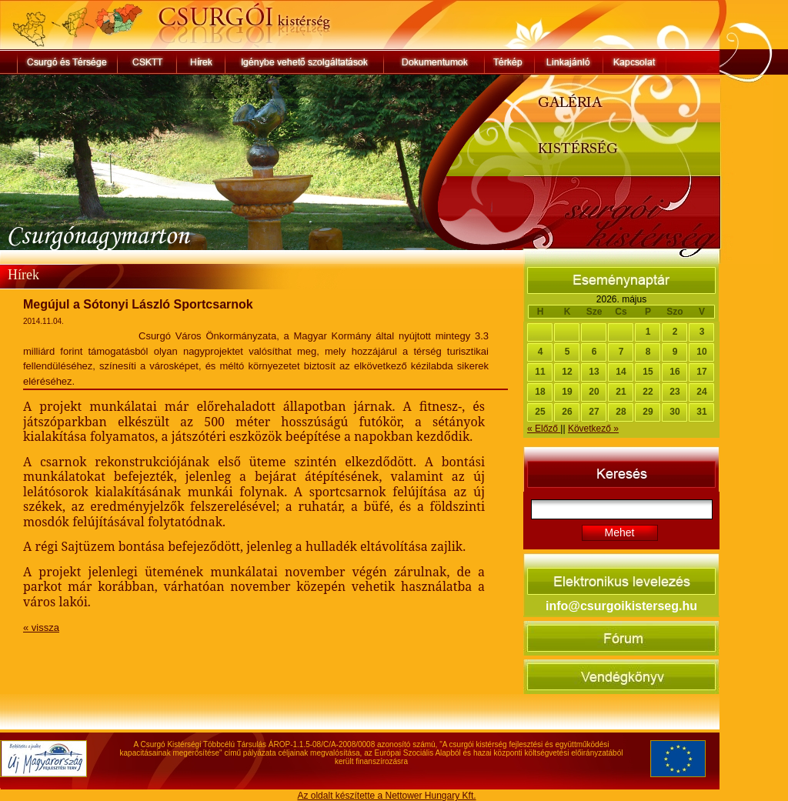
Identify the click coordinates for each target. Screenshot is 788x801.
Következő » (593, 428)
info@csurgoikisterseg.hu (621, 605)
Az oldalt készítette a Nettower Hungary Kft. (386, 795)
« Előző (543, 428)
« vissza (41, 627)
